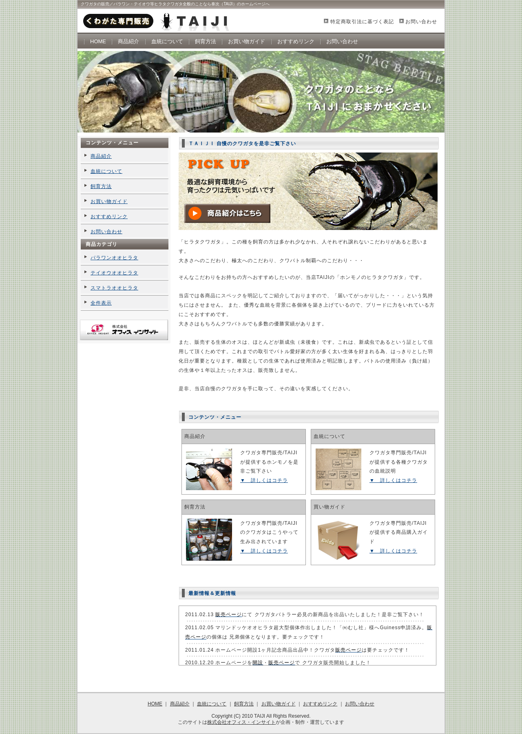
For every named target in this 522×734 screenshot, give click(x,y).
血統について (167, 41)
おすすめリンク (295, 41)
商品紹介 (128, 41)
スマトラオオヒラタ (114, 288)
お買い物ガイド (246, 41)
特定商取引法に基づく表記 (362, 21)
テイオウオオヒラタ (114, 273)
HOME (98, 41)
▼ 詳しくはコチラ (264, 480)
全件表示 (101, 303)
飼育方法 (205, 41)
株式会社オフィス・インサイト (241, 722)
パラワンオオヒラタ (114, 258)
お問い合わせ (421, 21)
